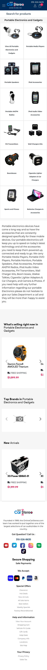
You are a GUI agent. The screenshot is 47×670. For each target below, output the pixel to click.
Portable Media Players (35, 46)
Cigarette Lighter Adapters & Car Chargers (35, 176)
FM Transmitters (11, 144)
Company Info (23, 639)
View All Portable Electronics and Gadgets (12, 49)
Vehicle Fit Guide (23, 628)
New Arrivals (23, 597)
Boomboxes (11, 173)
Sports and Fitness (11, 209)
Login (34, 6)
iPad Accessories (35, 82)
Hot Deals (23, 593)
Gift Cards (24, 632)
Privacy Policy (23, 656)
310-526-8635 (37, 2)
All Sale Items (23, 600)
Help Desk (23, 635)
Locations (23, 642)
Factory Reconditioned (23, 611)
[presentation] (6, 361)
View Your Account (23, 621)
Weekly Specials (23, 607)
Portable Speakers (12, 82)
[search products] (24, 14)
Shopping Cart (23, 625)
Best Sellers (23, 604)
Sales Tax (23, 659)
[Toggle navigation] (4, 5)
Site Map (23, 645)
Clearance (23, 590)
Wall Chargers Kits (35, 144)
